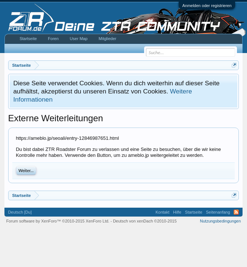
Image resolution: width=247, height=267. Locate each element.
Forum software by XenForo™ (58, 221)
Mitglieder (108, 38)
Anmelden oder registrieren (207, 5)
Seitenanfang (218, 212)
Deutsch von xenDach (144, 221)
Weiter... (26, 170)
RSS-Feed (236, 212)
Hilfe (177, 212)
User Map (79, 38)
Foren (53, 38)
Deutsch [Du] (20, 212)
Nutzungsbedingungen (220, 221)
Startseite (28, 38)
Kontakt (162, 212)
